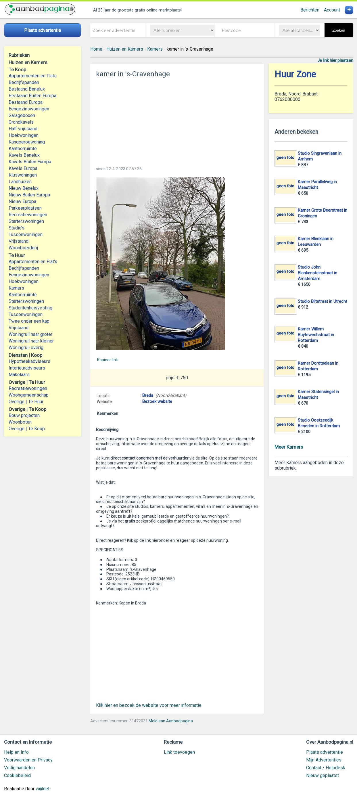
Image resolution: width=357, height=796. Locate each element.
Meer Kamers (289, 447)
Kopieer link (107, 359)
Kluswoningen (23, 175)
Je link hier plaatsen (335, 60)
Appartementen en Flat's (33, 261)
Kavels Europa (23, 168)
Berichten (309, 10)
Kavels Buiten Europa (30, 161)
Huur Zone (295, 74)
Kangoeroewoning (27, 142)
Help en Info (16, 752)
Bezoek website (157, 401)
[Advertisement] (177, 120)
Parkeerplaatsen (25, 208)
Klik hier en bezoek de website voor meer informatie (148, 705)
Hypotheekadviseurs (29, 361)
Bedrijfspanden (24, 82)
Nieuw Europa (22, 201)
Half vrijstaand (23, 128)
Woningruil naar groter (30, 334)
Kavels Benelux (24, 155)
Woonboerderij (23, 247)
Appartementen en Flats (33, 76)
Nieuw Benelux (24, 188)
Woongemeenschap (29, 395)
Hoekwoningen (24, 135)
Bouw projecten (24, 415)
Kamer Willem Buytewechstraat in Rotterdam (316, 334)
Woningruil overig (26, 347)
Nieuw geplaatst (322, 775)
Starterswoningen (26, 221)
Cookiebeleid (17, 775)
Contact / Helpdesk (325, 767)
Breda (147, 395)
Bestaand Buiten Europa (32, 95)
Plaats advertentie (324, 752)
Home (96, 49)
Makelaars (19, 374)
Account (332, 10)
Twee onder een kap (29, 321)
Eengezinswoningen (29, 109)
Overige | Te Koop (27, 428)
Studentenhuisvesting (30, 308)
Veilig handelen (19, 767)
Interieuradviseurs (27, 368)
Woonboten (20, 422)
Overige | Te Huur (26, 401)
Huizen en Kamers (124, 49)
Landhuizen (20, 181)
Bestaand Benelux (27, 89)
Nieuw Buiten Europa (29, 195)
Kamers (16, 288)
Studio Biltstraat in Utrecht (322, 301)
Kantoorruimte (23, 148)
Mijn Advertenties (323, 760)
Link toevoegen (179, 752)
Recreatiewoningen (28, 214)
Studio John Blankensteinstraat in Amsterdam (317, 273)
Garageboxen (22, 115)
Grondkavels (21, 122)
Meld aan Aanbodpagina (171, 721)
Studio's (16, 228)
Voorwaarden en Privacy (28, 760)
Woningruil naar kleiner (31, 341)
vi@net (42, 788)
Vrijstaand (18, 241)
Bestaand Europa (26, 102)
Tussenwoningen (26, 234)
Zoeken (338, 30)
